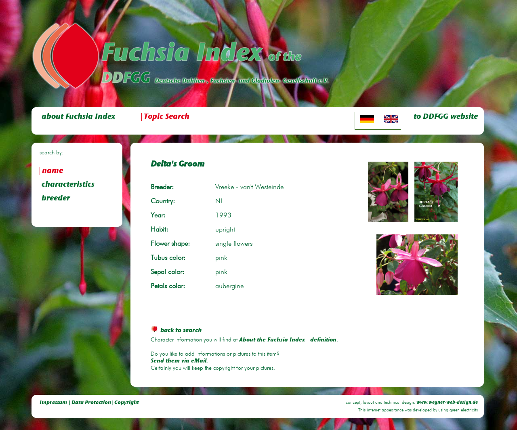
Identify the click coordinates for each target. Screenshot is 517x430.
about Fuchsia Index (78, 117)
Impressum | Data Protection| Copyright (89, 402)
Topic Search (166, 117)
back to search (176, 331)
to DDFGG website (446, 117)
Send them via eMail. (179, 361)
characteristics (68, 185)
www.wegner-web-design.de (447, 402)
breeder (56, 198)
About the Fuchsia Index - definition (287, 340)
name (52, 171)
